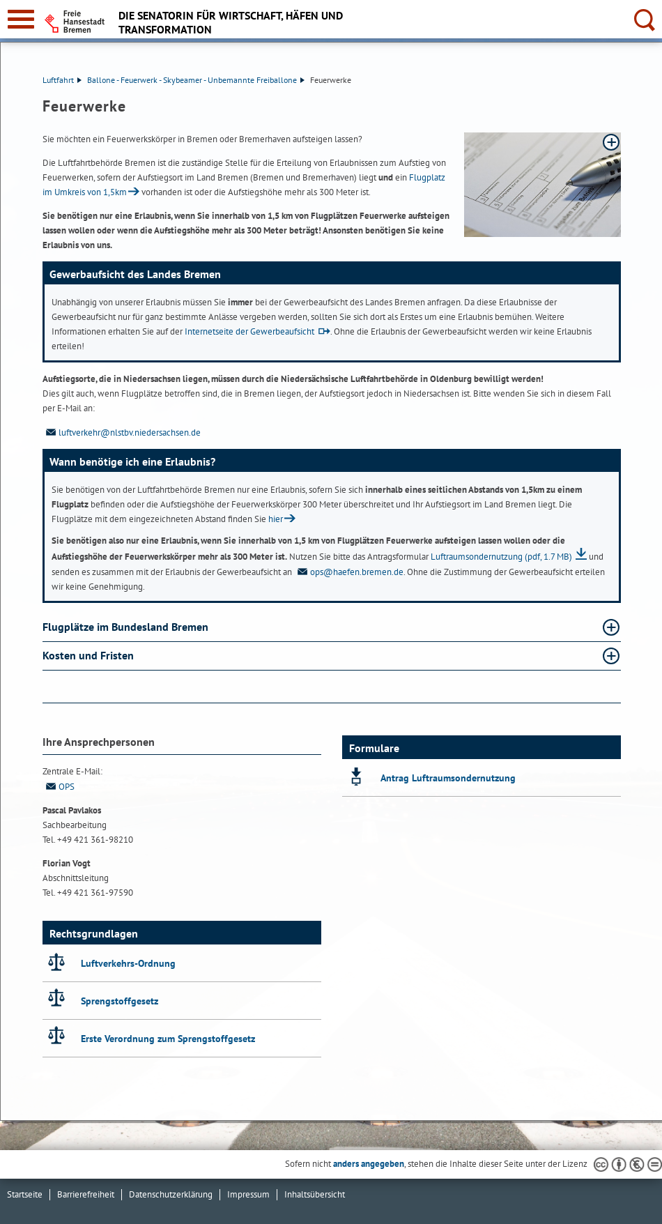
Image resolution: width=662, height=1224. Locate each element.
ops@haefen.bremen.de (348, 572)
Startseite (25, 1194)
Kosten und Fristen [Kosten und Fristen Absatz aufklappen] (90, 655)
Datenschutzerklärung (171, 1194)
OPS (59, 787)
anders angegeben (368, 1164)
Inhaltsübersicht (314, 1194)
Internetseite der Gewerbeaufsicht (249, 331)
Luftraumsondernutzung (501, 557)
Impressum (248, 1194)
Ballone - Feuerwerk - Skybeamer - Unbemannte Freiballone (196, 80)
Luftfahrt (62, 80)
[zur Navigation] (21, 19)
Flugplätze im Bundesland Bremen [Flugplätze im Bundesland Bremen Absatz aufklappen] (127, 627)
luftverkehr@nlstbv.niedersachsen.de (122, 432)
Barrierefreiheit (85, 1194)
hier (275, 519)
